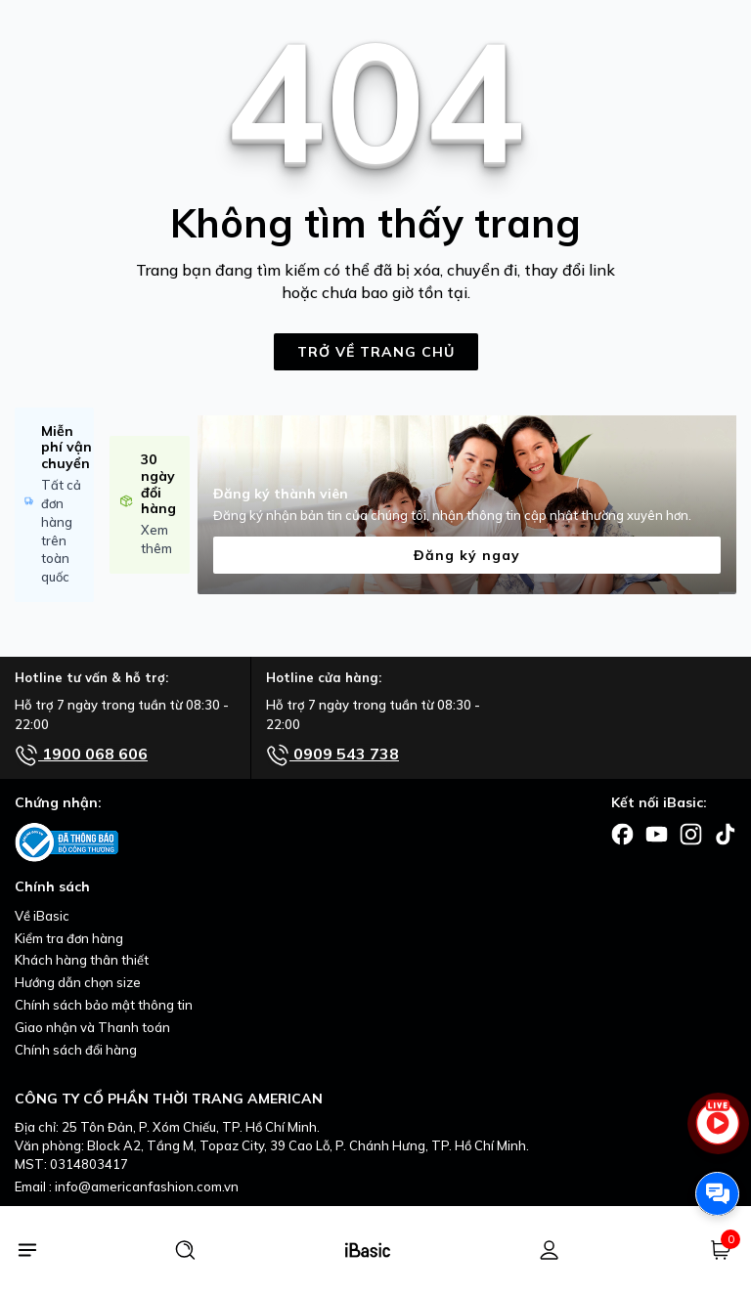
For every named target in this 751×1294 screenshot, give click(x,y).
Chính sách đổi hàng (76, 1049)
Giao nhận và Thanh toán (92, 1027)
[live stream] (717, 1132)
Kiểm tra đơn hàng (69, 938)
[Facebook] (622, 832)
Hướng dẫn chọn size (78, 982)
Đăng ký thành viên (280, 493)
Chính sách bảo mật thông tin (104, 1005)
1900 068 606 (81, 755)
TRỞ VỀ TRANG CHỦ (376, 352)
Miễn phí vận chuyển (66, 447)
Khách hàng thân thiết (82, 960)
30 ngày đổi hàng (158, 484)
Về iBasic (42, 916)
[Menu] (27, 1250)
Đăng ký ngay (467, 555)
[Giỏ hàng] (720, 1250)
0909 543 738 (332, 755)
